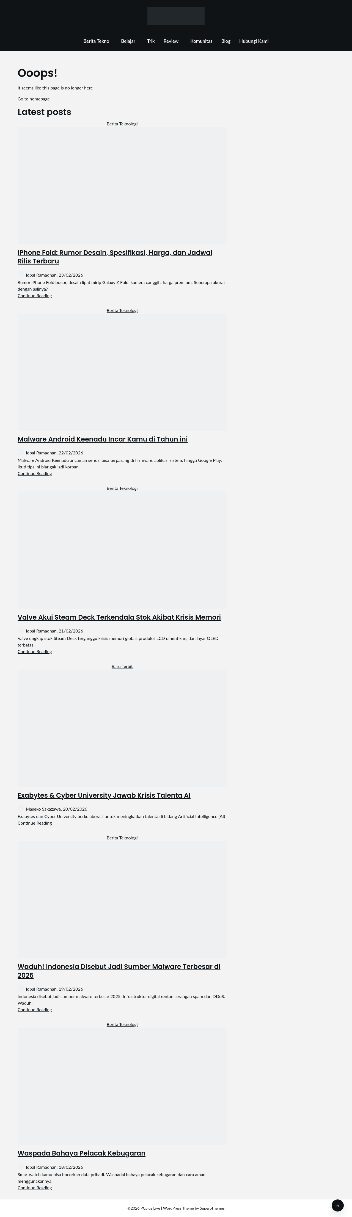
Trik (151, 41)
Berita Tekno (96, 41)
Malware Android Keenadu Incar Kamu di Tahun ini (103, 439)
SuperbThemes (212, 1208)
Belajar (128, 41)
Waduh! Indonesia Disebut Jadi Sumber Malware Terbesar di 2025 (119, 971)
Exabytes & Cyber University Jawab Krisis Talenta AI (104, 795)
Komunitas (201, 41)
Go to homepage (34, 98)
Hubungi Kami (254, 41)
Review (171, 41)
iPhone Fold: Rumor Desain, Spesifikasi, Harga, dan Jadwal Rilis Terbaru (115, 257)
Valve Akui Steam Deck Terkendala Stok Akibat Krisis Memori (119, 617)
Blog (225, 41)
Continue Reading (35, 295)
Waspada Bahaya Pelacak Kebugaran (81, 1153)
